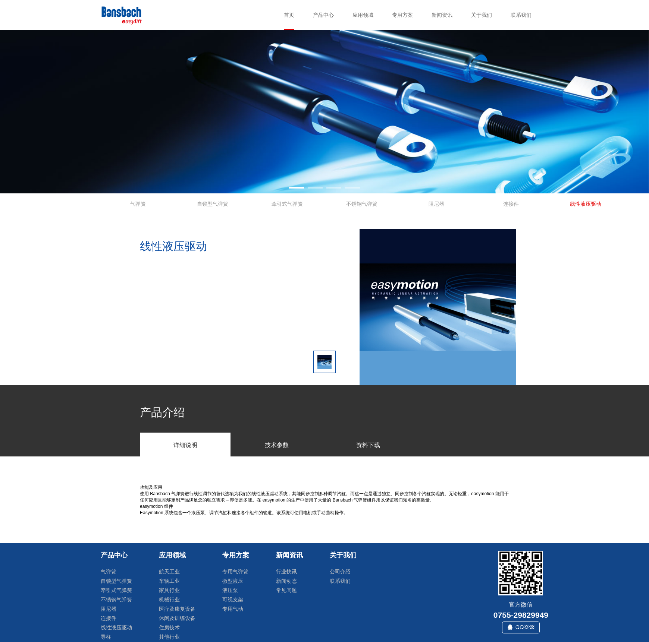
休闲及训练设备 (177, 618)
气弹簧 (108, 572)
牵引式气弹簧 (116, 590)
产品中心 (114, 555)
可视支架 (232, 600)
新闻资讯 (289, 555)
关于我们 (343, 555)
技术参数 (277, 445)
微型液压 (232, 581)
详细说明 (185, 445)
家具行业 (169, 590)
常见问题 (286, 590)
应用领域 (172, 555)
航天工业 (169, 572)
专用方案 (235, 555)
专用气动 (232, 609)
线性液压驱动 (116, 627)
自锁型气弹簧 (116, 581)
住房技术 (169, 627)
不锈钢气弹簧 (116, 600)
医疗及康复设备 (177, 609)
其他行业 (169, 637)
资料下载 (368, 445)
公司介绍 (340, 572)
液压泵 (230, 590)
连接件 (108, 618)
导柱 (106, 637)
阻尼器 (108, 609)
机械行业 (169, 600)
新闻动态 (286, 581)
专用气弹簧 (235, 572)
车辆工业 (169, 581)
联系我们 (340, 581)
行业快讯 (286, 572)
